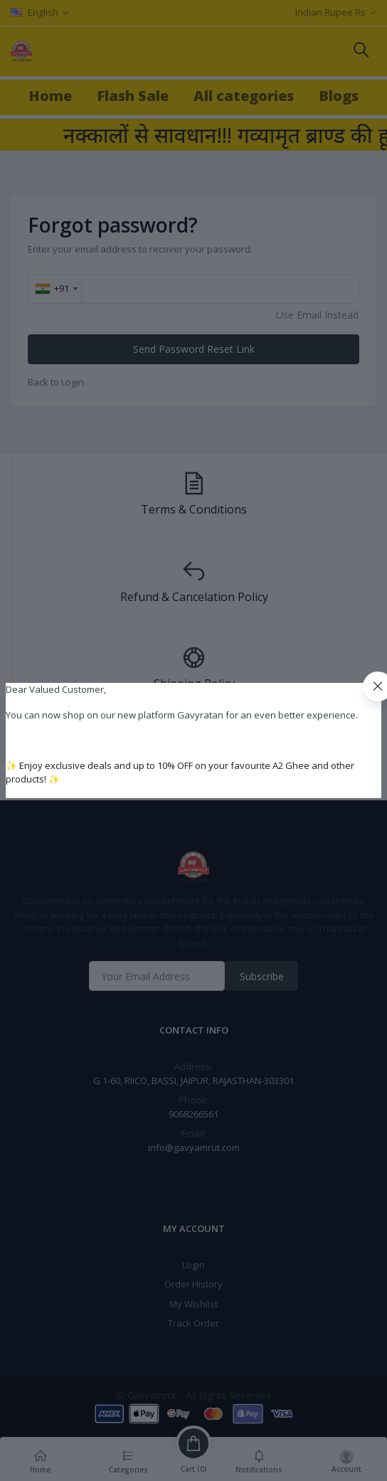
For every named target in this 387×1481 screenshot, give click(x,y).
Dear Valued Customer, (56, 689)
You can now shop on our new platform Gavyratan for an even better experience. (182, 714)
